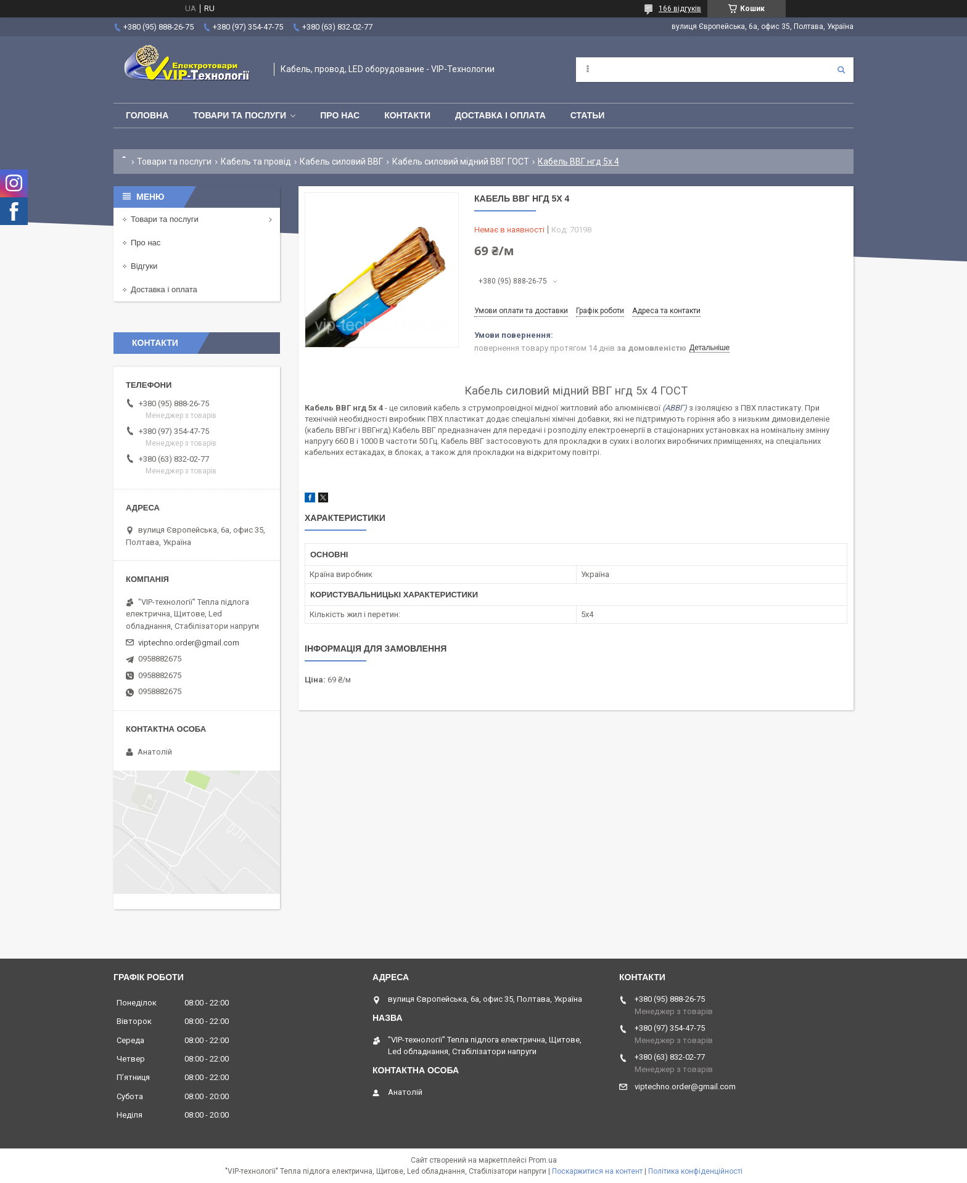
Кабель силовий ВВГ (341, 161)
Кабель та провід (256, 161)
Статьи (587, 115)
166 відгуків (680, 8)
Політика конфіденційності (695, 1171)
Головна (147, 115)
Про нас (340, 115)
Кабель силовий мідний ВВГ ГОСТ (460, 161)
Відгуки (144, 266)
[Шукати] (841, 69)
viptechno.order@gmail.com (188, 642)
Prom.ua (543, 1160)
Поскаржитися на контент (597, 1171)
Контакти (407, 115)
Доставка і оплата (500, 115)
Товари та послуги (239, 115)
